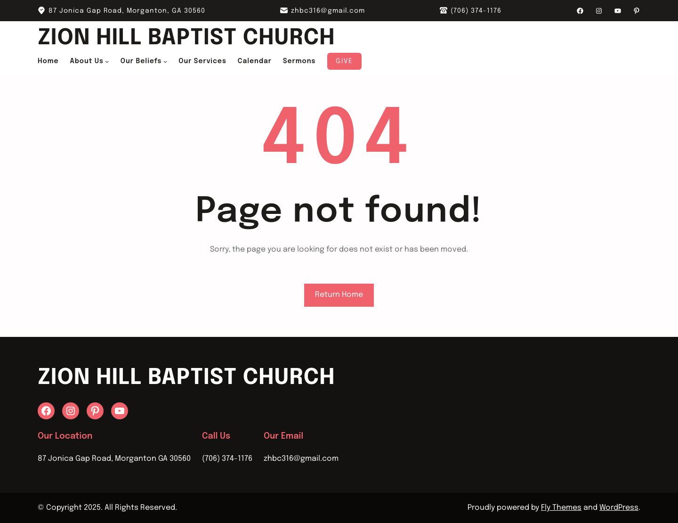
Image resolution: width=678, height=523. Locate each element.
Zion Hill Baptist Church (186, 38)
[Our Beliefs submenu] (165, 61)
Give (344, 61)
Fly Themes (561, 508)
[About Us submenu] (107, 61)
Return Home (339, 295)
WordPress (618, 508)
